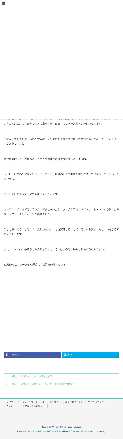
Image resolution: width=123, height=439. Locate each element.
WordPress (32, 431)
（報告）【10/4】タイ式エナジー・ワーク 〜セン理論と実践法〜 (42, 384)
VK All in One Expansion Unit (71, 431)
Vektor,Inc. (90, 431)
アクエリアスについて (34, 405)
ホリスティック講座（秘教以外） (66, 402)
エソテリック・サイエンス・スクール (25, 402)
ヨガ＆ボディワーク (98, 402)
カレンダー (12, 405)
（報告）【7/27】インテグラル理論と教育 (30, 376)
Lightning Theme (49, 431)
